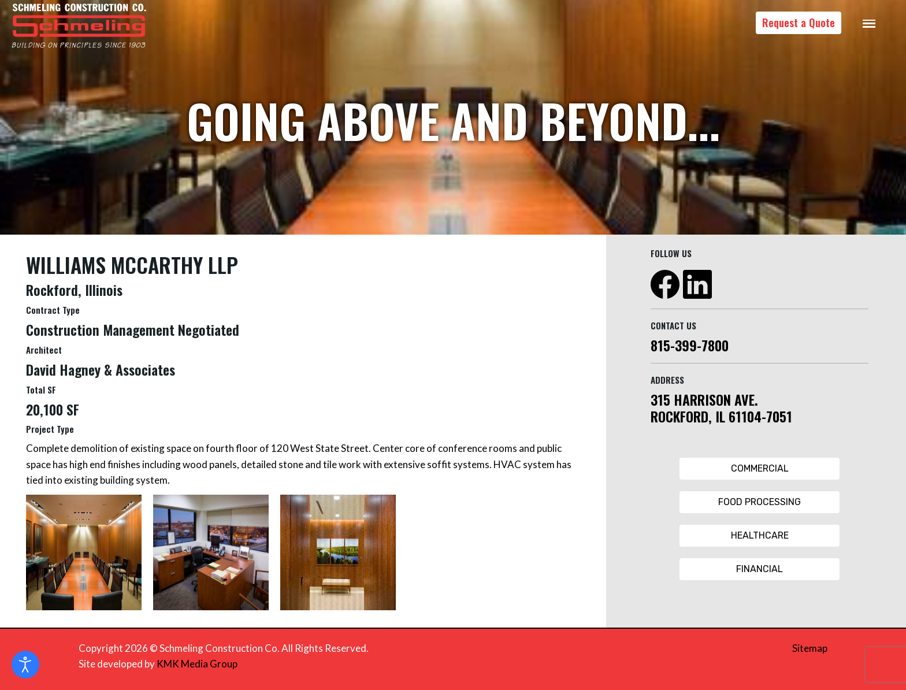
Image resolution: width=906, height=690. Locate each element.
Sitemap (809, 648)
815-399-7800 (690, 345)
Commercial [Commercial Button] (760, 468)
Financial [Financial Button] (759, 568)
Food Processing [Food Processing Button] (759, 501)
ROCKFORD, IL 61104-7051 (721, 416)
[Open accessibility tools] (25, 664)
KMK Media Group (197, 664)
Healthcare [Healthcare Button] (760, 535)
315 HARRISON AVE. (704, 399)
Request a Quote (798, 22)
